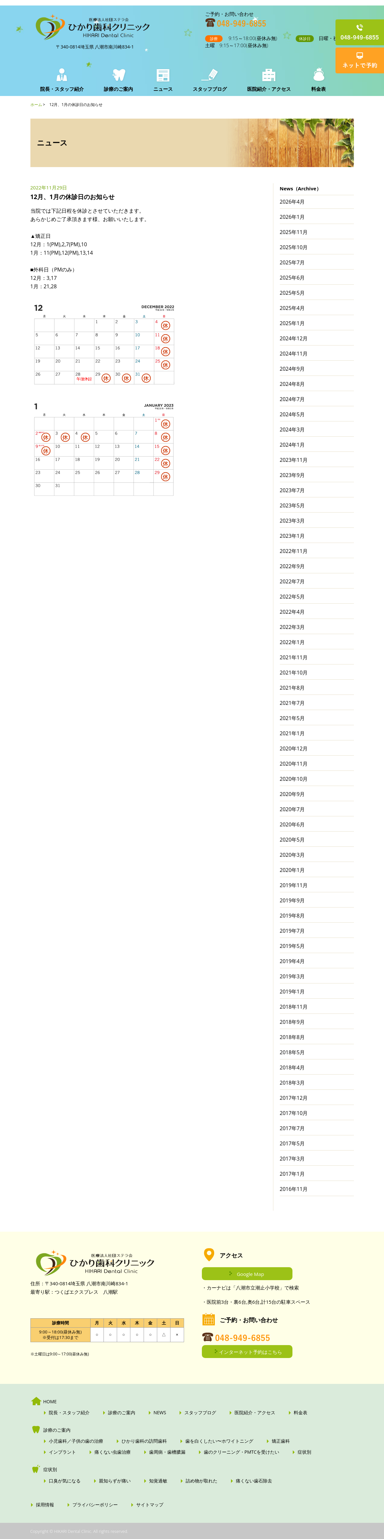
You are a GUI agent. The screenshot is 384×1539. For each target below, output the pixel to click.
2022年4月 (292, 611)
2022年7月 (292, 581)
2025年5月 (292, 292)
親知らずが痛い (115, 1481)
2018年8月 (292, 1037)
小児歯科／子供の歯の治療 (76, 1441)
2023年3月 (292, 520)
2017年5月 (292, 1143)
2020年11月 (294, 763)
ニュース (161, 89)
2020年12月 (294, 748)
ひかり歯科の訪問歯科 (144, 1441)
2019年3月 (292, 976)
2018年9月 (292, 1021)
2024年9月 (292, 368)
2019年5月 (292, 946)
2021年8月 (292, 687)
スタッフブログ (208, 89)
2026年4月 (292, 201)
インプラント (62, 1452)
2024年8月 (292, 383)
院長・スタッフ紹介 (62, 89)
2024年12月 (294, 338)
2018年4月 (292, 1067)
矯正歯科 (281, 1441)
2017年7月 (292, 1128)
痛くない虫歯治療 (112, 1452)
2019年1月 (292, 991)
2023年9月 (292, 475)
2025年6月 (292, 277)
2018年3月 (292, 1082)
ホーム (36, 104)
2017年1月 (292, 1173)
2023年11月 (294, 459)
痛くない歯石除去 (254, 1481)
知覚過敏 (158, 1481)
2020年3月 (292, 854)
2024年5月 (292, 414)
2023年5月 (292, 505)
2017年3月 (292, 1158)
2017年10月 (294, 1113)
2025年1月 (292, 323)
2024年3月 (292, 429)
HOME (50, 1402)
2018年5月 (292, 1052)
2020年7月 (292, 809)
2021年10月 (294, 672)
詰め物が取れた (201, 1481)
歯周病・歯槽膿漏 (167, 1452)
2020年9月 (292, 794)
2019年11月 (294, 885)
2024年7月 (292, 399)
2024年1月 (292, 444)
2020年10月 (294, 778)
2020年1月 (292, 870)
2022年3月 (292, 627)
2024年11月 (294, 353)
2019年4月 (292, 961)
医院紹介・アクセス (266, 89)
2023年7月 (292, 490)
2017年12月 (294, 1097)
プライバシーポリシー (95, 1505)
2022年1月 (292, 642)
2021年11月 (294, 657)
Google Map (250, 1274)
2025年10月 (294, 247)
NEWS (160, 1413)
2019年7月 (292, 930)
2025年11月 (294, 232)
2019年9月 (292, 900)
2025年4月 (292, 308)
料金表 (314, 89)
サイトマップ (149, 1505)
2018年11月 (294, 1006)
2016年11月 (294, 1189)
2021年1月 (292, 733)
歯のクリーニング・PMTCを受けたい (242, 1452)
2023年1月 (292, 535)
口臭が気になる (65, 1481)
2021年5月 (292, 718)
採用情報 (45, 1505)
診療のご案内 (117, 89)
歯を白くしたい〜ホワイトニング (219, 1441)
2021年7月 (292, 702)
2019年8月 (292, 915)
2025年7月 (292, 262)
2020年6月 (292, 824)
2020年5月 (292, 839)
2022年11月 (294, 551)
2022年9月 (292, 566)
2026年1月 (292, 216)
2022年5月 (292, 596)
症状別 (304, 1452)
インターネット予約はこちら (250, 1352)
